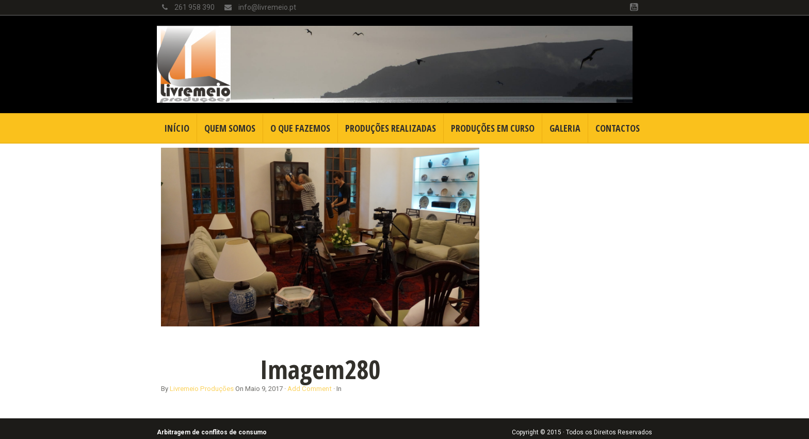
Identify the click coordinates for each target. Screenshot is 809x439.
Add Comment (309, 389)
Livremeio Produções (202, 389)
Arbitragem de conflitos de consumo (212, 432)
